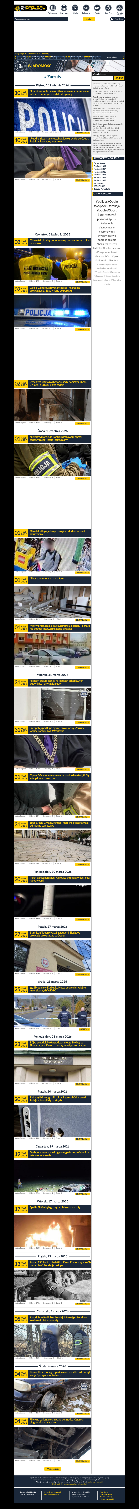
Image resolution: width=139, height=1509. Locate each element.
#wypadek (101, 206)
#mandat (106, 284)
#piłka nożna (101, 260)
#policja (101, 201)
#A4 (95, 276)
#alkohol (98, 248)
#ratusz (117, 248)
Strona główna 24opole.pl (52, 1492)
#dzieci (108, 276)
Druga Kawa (99, 163)
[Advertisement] (69, 36)
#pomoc (113, 265)
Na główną (98, 183)
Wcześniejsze (53, 1469)
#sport (102, 214)
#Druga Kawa (103, 252)
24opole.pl (19, 54)
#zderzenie (107, 223)
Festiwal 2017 (100, 178)
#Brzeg (113, 272)
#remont (100, 265)
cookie (103, 1480)
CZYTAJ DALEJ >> (82, 133)
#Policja (114, 206)
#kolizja (112, 240)
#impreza (96, 280)
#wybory (99, 256)
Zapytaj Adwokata (102, 189)
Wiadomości (33, 54)
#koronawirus (107, 231)
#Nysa (107, 265)
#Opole (112, 201)
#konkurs (113, 260)
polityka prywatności (95, 1482)
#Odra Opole (111, 256)
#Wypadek (98, 272)
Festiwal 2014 (100, 169)
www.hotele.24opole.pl (51, 1494)
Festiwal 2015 (100, 172)
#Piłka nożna (116, 280)
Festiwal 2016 (100, 175)
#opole (102, 210)
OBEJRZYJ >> (84, 1029)
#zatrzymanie (107, 227)
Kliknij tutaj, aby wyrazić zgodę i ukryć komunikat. (69, 1484)
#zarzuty (45, 54)
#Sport (112, 210)
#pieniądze (116, 276)
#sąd (118, 272)
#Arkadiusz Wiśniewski (107, 268)
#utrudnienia (105, 280)
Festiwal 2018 (100, 181)
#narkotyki (101, 276)
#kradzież (108, 248)
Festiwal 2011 (100, 166)
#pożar (113, 219)
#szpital (106, 272)
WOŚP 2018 (99, 186)
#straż (114, 252)
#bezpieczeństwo (107, 244)
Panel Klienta (104, 1492)
